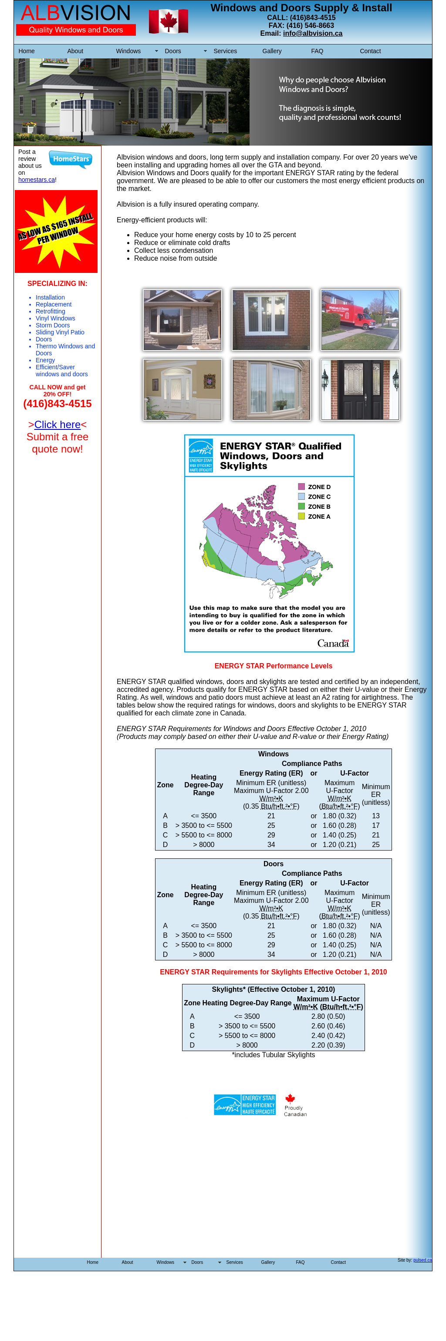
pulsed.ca (422, 1260)
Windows (128, 51)
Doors (173, 51)
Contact (370, 51)
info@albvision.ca (313, 33)
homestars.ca (36, 179)
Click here (57, 424)
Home (27, 51)
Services (225, 51)
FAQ (317, 51)
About (76, 51)
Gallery (272, 51)
